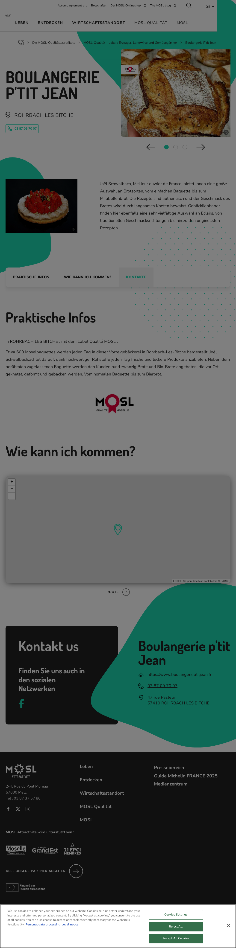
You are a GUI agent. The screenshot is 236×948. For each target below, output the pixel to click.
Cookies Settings (175, 919)
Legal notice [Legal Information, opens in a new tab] (70, 929)
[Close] (229, 930)
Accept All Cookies (176, 943)
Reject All (176, 931)
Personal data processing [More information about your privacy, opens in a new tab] (43, 929)
